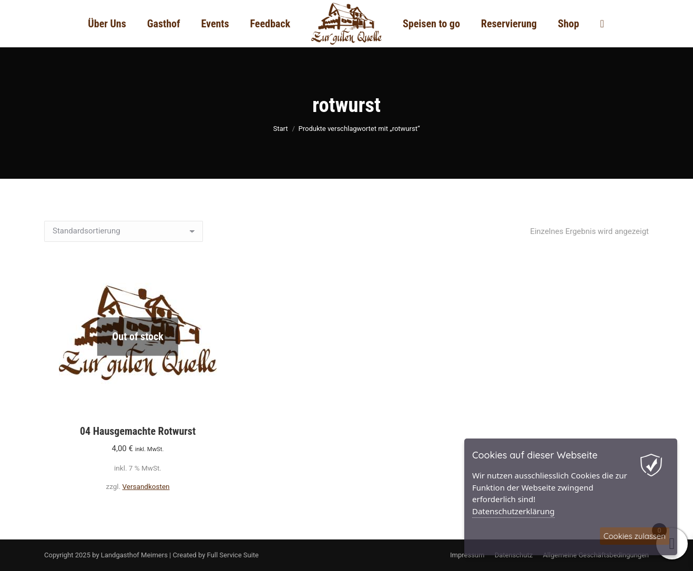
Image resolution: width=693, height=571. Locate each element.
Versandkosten (146, 486)
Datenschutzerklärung (513, 511)
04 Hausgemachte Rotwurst (138, 431)
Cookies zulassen (635, 536)
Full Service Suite (233, 555)
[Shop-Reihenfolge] (123, 231)
